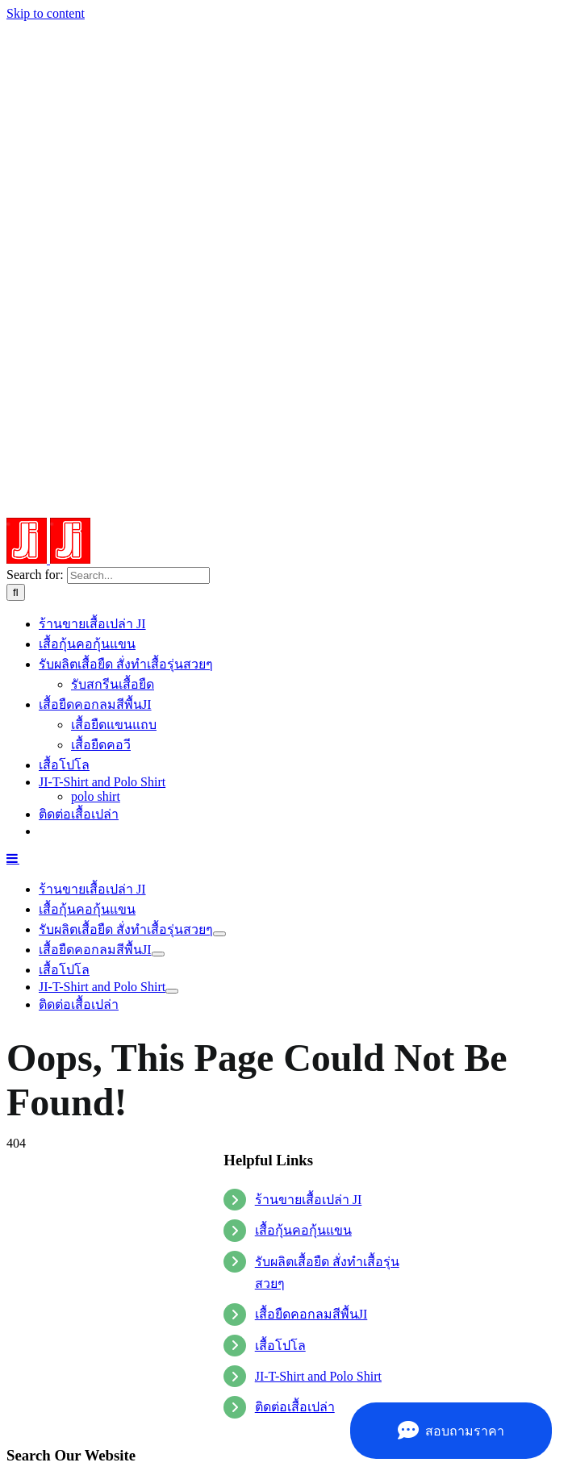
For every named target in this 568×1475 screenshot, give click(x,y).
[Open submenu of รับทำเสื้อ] (219, 933)
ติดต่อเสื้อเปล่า (295, 1407)
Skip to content (45, 13)
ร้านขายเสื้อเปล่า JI (308, 1199)
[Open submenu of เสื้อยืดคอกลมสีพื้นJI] (158, 954)
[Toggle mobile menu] (12, 858)
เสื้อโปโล (280, 1345)
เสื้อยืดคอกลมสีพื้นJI (311, 1314)
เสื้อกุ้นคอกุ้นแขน (303, 1230)
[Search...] (138, 575)
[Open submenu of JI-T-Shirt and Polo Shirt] (171, 991)
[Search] (15, 592)
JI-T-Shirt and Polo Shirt (318, 1376)
